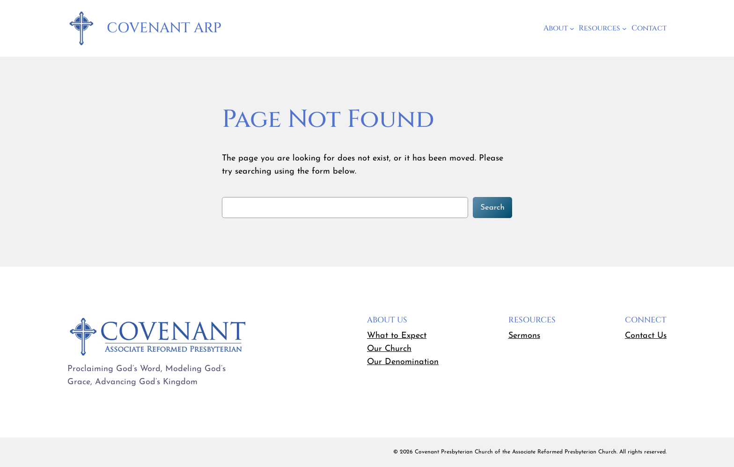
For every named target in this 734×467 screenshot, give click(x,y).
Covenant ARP (164, 28)
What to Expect (396, 335)
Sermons (524, 335)
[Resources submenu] (624, 28)
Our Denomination (403, 362)
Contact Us (646, 335)
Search (492, 208)
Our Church (389, 348)
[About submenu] (572, 28)
